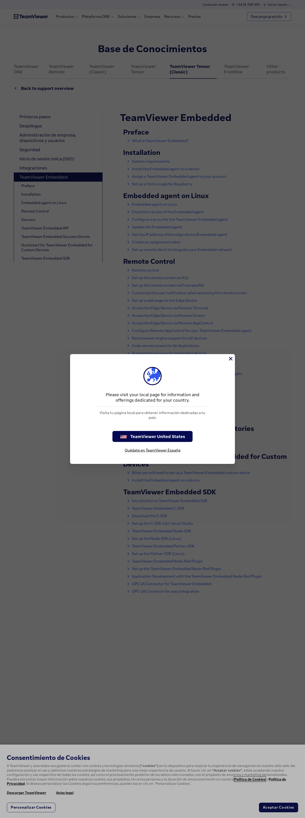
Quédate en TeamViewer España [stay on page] (152, 450)
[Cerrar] (230, 358)
